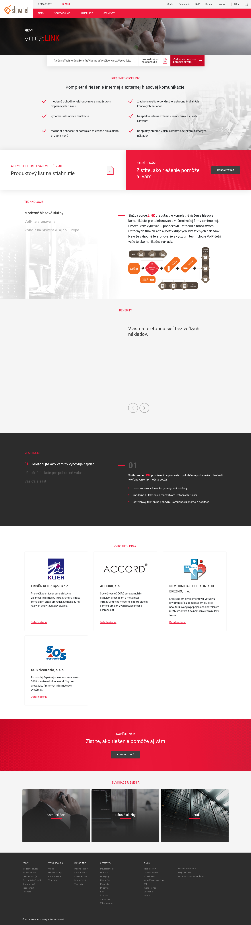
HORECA (104, 872)
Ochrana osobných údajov (191, 876)
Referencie (184, 4)
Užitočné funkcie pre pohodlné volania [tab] (54, 472)
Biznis (66, 4)
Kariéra (209, 4)
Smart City (105, 899)
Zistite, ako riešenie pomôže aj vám (187, 61)
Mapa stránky (184, 872)
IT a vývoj (104, 876)
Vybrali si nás (150, 888)
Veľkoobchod (62, 13)
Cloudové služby (30, 869)
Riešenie (59, 60)
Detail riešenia (39, 622)
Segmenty (109, 13)
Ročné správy (150, 869)
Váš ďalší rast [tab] (35, 481)
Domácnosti (45, 4)
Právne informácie (187, 868)
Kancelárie (87, 13)
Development (106, 869)
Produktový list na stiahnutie (155, 61)
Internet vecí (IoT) (31, 876)
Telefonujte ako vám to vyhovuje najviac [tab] (59, 464)
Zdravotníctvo (106, 903)
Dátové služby (29, 872)
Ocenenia (148, 892)
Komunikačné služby (32, 880)
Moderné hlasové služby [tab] (43, 213)
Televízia (26, 892)
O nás (170, 4)
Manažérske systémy (154, 880)
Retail (103, 892)
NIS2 (197, 4)
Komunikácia (54, 876)
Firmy (41, 13)
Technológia (71, 60)
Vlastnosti (94, 60)
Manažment (149, 876)
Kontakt (222, 4)
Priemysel (105, 888)
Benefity (83, 60)
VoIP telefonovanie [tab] (39, 221)
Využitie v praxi (109, 60)
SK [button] (235, 4)
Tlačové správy (151, 872)
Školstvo (104, 895)
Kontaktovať (125, 754)
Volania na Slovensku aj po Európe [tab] (51, 230)
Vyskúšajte (124, 60)
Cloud (51, 869)
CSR (145, 884)
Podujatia (104, 884)
